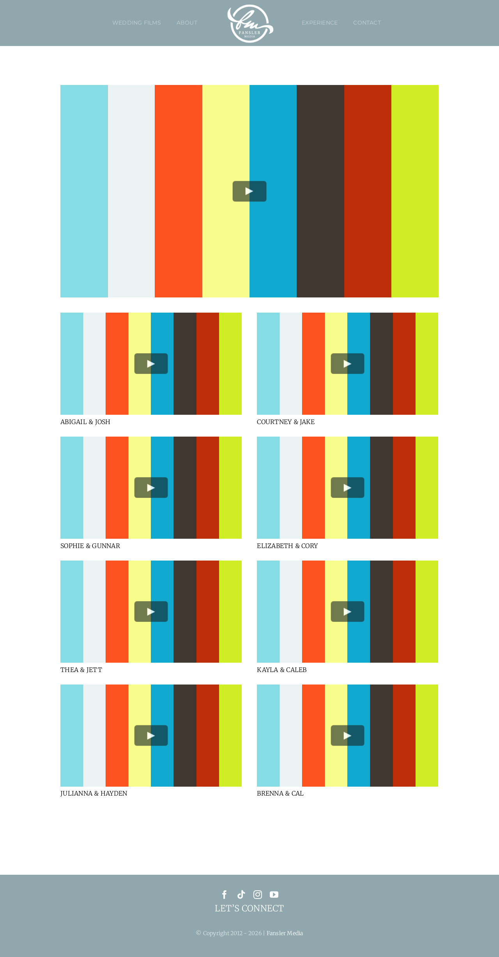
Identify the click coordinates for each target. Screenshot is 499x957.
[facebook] (224, 894)
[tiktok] (241, 894)
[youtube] (274, 894)
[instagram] (257, 894)
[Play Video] (250, 191)
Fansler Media (285, 933)
